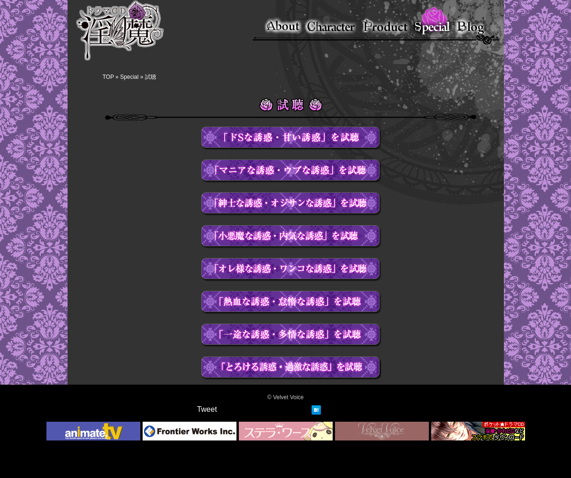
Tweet (207, 409)
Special (129, 77)
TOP (108, 77)
